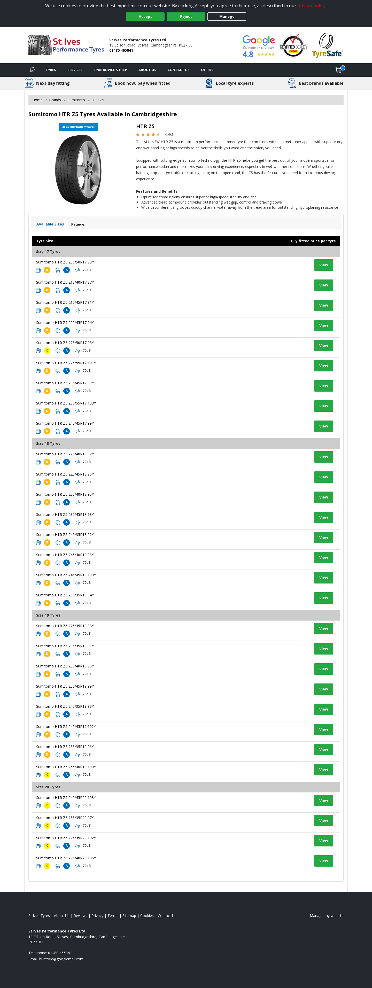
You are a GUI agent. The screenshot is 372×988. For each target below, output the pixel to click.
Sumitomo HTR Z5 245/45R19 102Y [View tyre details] (66, 726)
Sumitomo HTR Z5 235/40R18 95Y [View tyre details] (65, 494)
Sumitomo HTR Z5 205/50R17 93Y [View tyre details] (65, 262)
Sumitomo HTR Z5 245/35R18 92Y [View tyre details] (65, 534)
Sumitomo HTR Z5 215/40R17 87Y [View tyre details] (65, 282)
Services (74, 69)
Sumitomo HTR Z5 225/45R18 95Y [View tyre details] (65, 474)
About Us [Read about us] (61, 915)
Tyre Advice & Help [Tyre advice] (110, 69)
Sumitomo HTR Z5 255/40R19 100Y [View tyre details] (66, 766)
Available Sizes (50, 224)
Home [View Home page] (37, 99)
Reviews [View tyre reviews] (78, 224)
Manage (227, 16)
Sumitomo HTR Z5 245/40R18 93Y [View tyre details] (65, 554)
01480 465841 (121, 50)
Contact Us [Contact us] (179, 69)
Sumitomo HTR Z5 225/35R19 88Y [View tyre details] (65, 625)
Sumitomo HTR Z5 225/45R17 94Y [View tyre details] (65, 322)
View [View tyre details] (323, 264)
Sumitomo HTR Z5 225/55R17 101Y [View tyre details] (66, 362)
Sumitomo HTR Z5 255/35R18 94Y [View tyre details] (65, 595)
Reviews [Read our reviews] (80, 915)
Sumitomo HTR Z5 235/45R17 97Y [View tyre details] (65, 382)
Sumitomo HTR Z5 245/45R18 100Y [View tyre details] (66, 574)
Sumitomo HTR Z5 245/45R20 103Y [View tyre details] (66, 797)
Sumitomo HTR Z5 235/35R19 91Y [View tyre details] (65, 645)
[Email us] (61, 958)
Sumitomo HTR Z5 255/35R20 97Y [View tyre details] (65, 817)
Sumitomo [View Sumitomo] (76, 99)
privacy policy (311, 6)
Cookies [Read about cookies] (147, 915)
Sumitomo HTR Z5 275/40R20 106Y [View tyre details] (66, 857)
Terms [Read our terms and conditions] (112, 915)
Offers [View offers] (207, 69)
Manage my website (327, 915)
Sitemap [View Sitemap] (129, 915)
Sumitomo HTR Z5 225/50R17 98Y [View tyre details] (65, 342)
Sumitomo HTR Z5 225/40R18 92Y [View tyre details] (65, 454)
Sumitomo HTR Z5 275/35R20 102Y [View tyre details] (66, 837)
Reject (186, 16)
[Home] (32, 70)
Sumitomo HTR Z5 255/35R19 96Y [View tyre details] (65, 746)
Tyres (51, 69)
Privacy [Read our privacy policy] (97, 915)
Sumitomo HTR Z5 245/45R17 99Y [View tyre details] (65, 423)
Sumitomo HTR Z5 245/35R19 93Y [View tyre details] (65, 706)
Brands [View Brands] (55, 99)
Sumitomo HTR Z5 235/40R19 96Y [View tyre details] (65, 666)
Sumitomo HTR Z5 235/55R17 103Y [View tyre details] (66, 403)
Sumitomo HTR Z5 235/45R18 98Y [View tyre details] (65, 514)
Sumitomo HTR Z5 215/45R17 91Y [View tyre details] (65, 302)
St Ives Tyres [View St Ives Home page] (39, 915)
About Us (147, 69)
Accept (145, 16)
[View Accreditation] (293, 44)
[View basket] (338, 70)
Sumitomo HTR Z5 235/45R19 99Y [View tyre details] (65, 686)
